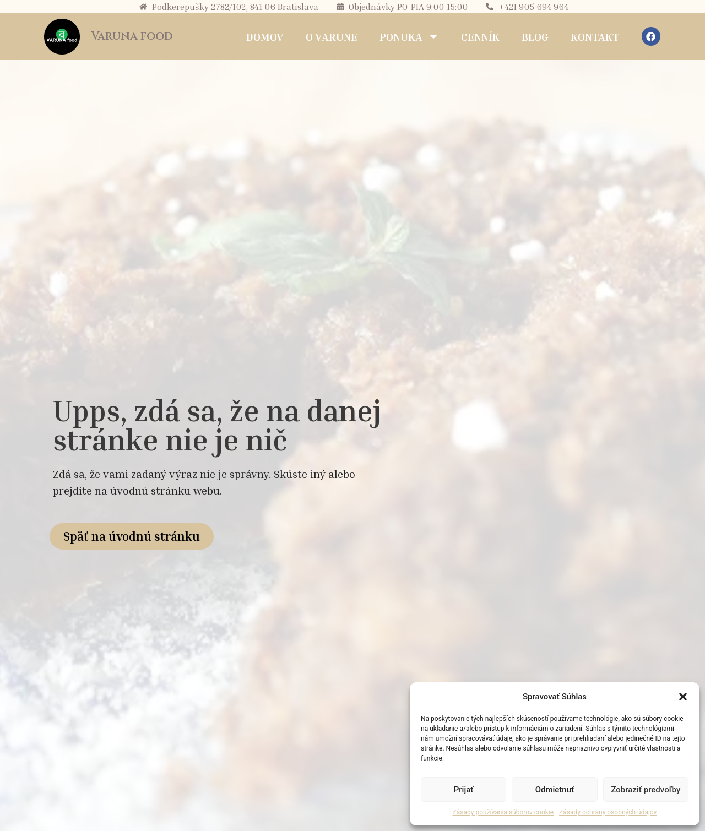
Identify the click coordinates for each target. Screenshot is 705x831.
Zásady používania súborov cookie (503, 812)
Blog (535, 36)
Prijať (464, 790)
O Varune (331, 36)
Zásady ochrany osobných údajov (608, 812)
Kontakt (595, 36)
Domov (265, 36)
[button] (682, 696)
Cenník (480, 36)
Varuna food (131, 36)
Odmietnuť (554, 790)
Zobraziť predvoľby (645, 790)
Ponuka (409, 36)
